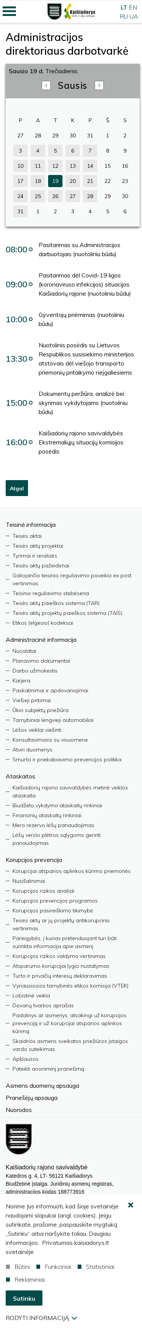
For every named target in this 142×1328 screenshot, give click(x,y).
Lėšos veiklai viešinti (36, 729)
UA (134, 16)
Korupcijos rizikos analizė (43, 890)
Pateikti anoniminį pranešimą (48, 1068)
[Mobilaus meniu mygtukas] (9, 11)
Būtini (18, 1266)
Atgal (17, 488)
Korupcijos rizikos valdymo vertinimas (59, 956)
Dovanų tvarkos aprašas (43, 1005)
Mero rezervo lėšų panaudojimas (53, 825)
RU (124, 16)
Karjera (21, 680)
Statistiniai (96, 1266)
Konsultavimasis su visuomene (50, 739)
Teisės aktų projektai (37, 545)
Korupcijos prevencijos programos (55, 900)
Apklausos (25, 1058)
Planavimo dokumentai (41, 660)
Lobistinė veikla (31, 995)
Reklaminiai (25, 1279)
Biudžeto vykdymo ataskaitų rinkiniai (57, 805)
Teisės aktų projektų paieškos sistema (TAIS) (67, 613)
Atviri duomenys (32, 749)
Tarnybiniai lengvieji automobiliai (53, 720)
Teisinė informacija (31, 524)
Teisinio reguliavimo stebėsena (50, 593)
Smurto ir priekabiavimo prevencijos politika (67, 759)
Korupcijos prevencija (34, 859)
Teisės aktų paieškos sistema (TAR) (56, 603)
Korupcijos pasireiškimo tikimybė (52, 910)
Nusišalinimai (28, 880)
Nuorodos (19, 1110)
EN (133, 7)
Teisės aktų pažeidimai (40, 565)
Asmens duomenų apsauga (42, 1085)
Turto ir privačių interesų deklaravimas (59, 975)
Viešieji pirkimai (31, 700)
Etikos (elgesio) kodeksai (42, 622)
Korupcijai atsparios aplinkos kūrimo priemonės (71, 871)
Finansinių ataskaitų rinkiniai (46, 815)
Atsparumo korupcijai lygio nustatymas (60, 966)
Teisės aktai (27, 535)
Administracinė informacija (41, 639)
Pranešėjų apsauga (32, 1097)
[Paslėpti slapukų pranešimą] (130, 1205)
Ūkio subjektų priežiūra (40, 710)
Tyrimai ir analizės (34, 555)
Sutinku (24, 1298)
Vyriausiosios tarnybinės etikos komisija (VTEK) (70, 985)
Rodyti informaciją (41, 1318)
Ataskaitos (20, 776)
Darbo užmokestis (35, 670)
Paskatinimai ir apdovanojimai (50, 690)
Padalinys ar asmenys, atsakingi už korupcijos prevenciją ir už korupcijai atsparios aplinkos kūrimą (69, 1023)
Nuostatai (24, 650)
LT (124, 7)
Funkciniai (53, 1266)
